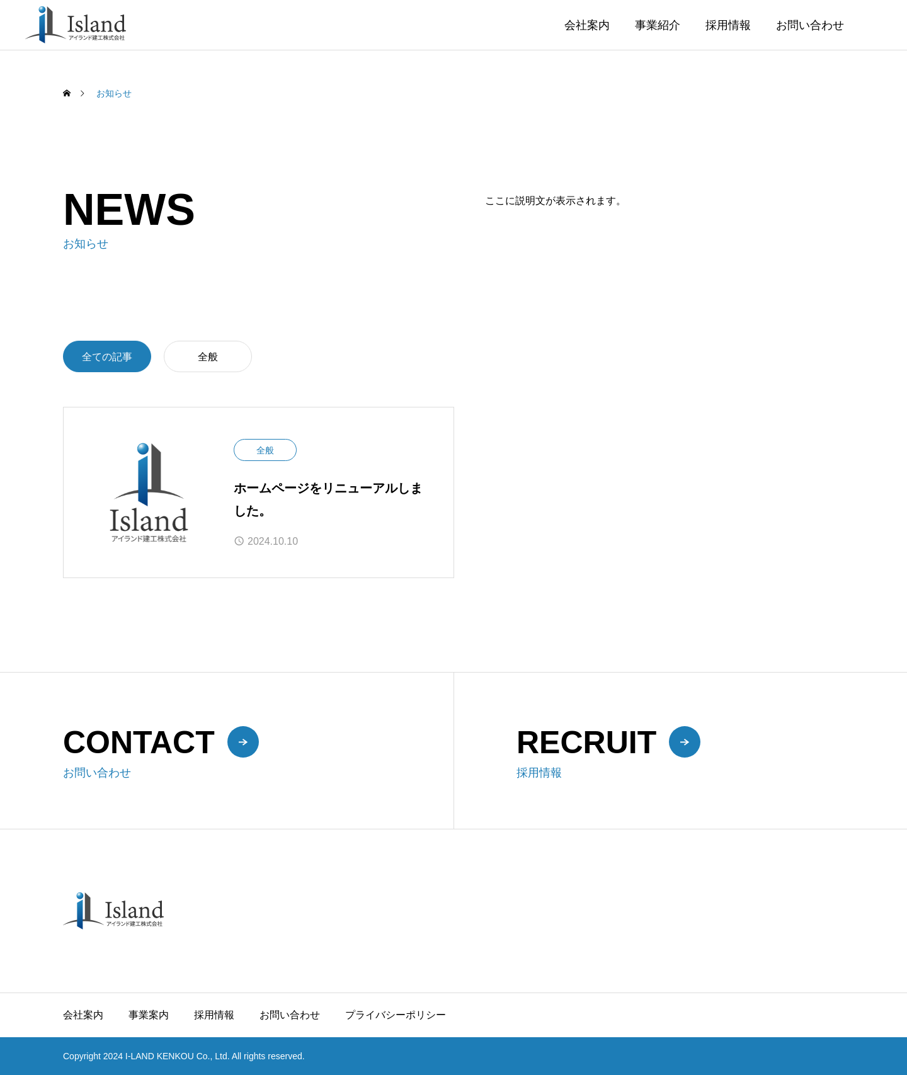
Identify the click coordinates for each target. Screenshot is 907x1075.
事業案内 (148, 1015)
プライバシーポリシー (395, 1015)
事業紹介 (657, 25)
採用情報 (728, 25)
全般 (208, 356)
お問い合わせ (810, 25)
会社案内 (587, 25)
